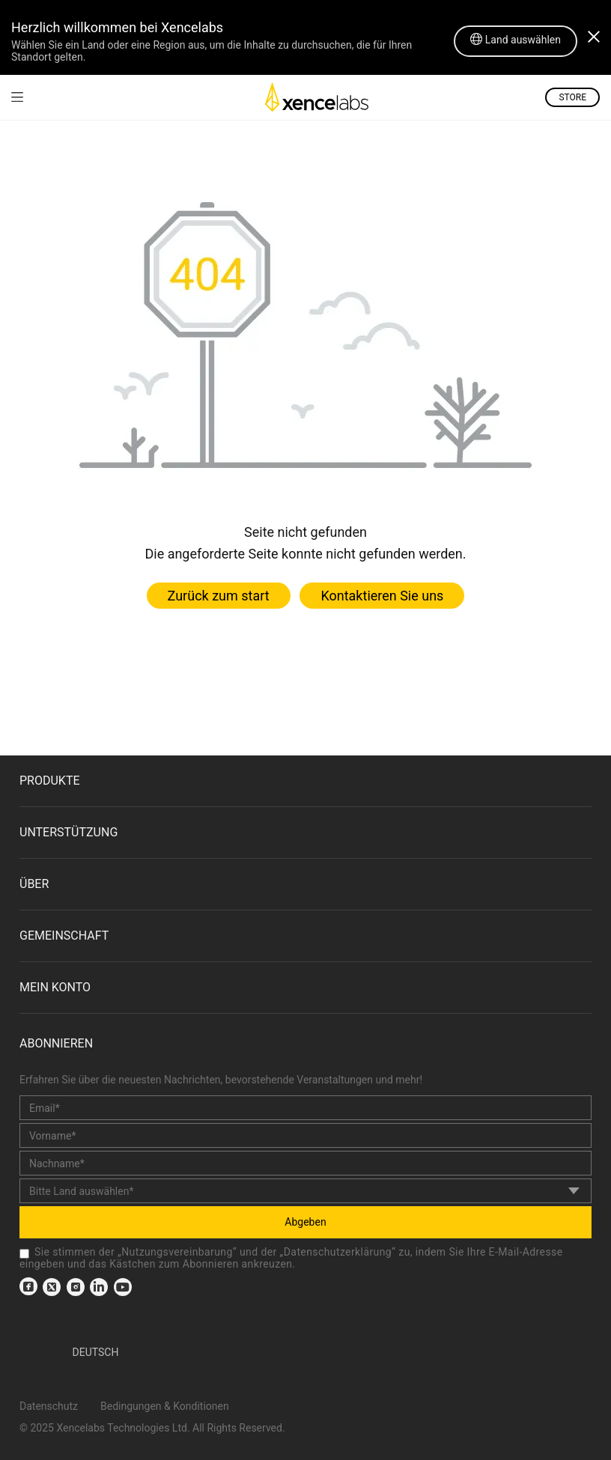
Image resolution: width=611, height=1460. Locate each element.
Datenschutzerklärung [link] (338, 1252)
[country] (305, 1190)
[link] (17, 97)
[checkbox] (24, 1254)
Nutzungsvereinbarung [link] (177, 1252)
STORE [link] (572, 97)
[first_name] (305, 1135)
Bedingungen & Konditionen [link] (164, 1406)
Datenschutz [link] (48, 1406)
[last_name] (305, 1163)
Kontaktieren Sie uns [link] (381, 595)
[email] (305, 1107)
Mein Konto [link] (55, 987)
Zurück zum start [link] (219, 595)
